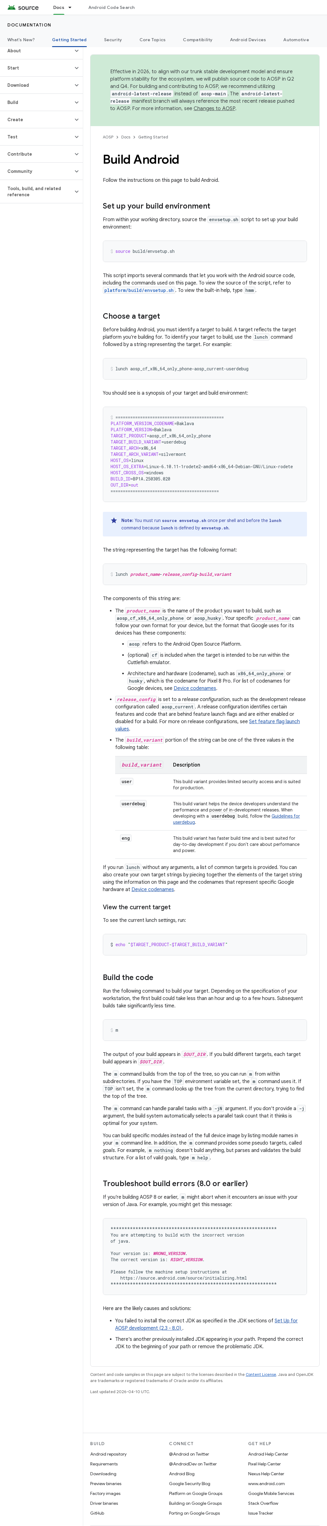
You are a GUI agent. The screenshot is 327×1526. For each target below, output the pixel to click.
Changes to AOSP (214, 109)
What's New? (21, 39)
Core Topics (152, 39)
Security (113, 39)
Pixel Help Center (264, 1464)
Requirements (104, 1464)
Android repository (108, 1454)
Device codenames (195, 688)
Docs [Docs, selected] (58, 7)
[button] (36, 51)
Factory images (105, 1493)
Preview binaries (105, 1483)
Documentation (29, 25)
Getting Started (153, 137)
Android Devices (248, 39)
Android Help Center (268, 1454)
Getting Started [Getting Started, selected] (69, 39)
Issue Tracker (260, 1513)
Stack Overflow (263, 1503)
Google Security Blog (189, 1483)
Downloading (103, 1473)
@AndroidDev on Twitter (193, 1464)
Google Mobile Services (271, 1493)
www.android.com (266, 1483)
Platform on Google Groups (195, 1493)
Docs (125, 137)
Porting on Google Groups (194, 1513)
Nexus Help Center (266, 1473)
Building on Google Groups (195, 1503)
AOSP (108, 137)
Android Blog (182, 1473)
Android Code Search (111, 7)
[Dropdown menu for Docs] (72, 7)
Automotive (296, 39)
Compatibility (197, 39)
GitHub (97, 1513)
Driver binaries (104, 1503)
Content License (261, 1374)
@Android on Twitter (189, 1454)
